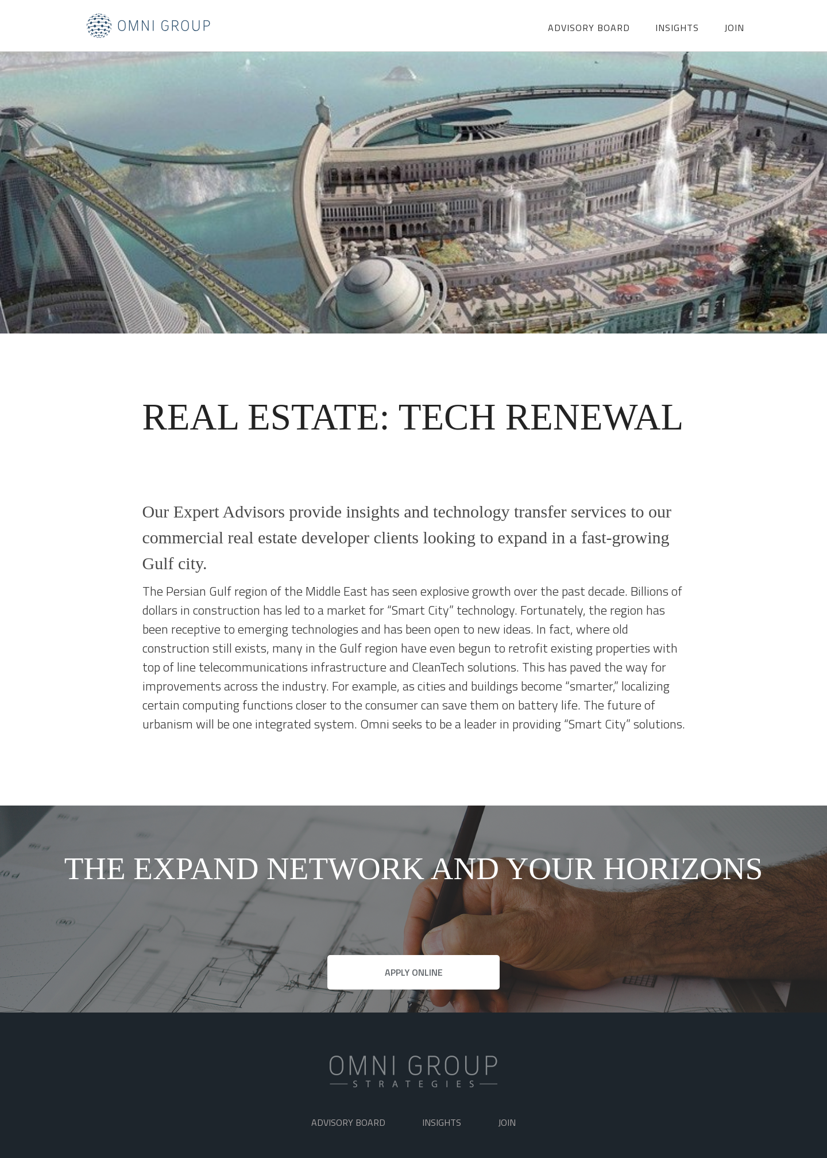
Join (734, 27)
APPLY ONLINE (414, 972)
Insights (677, 27)
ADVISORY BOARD (589, 27)
